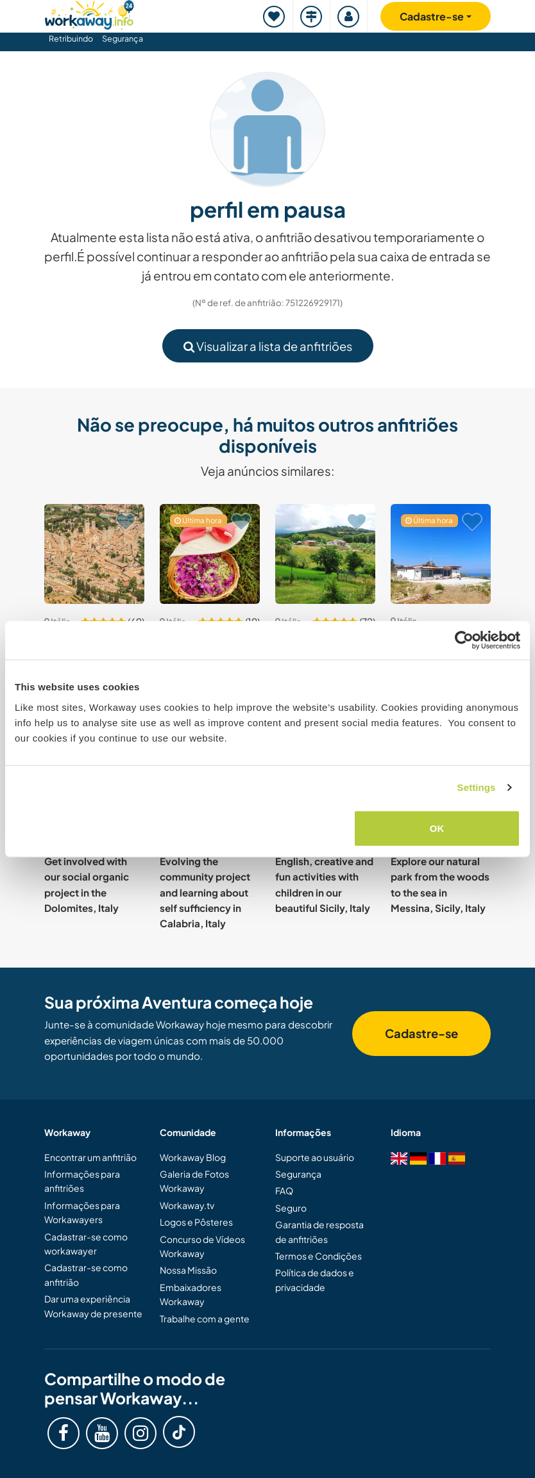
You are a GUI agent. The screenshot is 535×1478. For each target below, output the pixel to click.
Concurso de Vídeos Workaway (202, 1246)
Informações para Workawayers (82, 1212)
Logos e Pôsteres (196, 1222)
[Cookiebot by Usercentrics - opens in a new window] (464, 640)
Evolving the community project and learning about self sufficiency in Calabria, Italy (205, 892)
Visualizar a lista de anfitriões (267, 346)
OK (437, 827)
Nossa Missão (188, 1270)
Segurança (122, 38)
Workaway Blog (193, 1157)
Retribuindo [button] (71, 38)
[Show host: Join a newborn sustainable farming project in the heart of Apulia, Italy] (210, 554)
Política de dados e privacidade (314, 1279)
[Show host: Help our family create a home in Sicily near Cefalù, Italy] (441, 554)
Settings (476, 787)
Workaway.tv (187, 1205)
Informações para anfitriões (82, 1181)
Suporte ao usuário (314, 1157)
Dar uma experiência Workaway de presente (93, 1306)
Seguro (291, 1208)
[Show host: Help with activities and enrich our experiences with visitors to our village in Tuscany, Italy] (94, 554)
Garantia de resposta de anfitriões (319, 1231)
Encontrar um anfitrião (90, 1157)
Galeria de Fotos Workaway (194, 1181)
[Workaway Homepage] (89, 13)
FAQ (284, 1190)
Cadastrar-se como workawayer (86, 1243)
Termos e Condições (318, 1256)
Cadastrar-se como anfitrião (86, 1274)
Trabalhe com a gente (205, 1318)
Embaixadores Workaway (190, 1294)
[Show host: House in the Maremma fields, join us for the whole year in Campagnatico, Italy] (325, 554)
